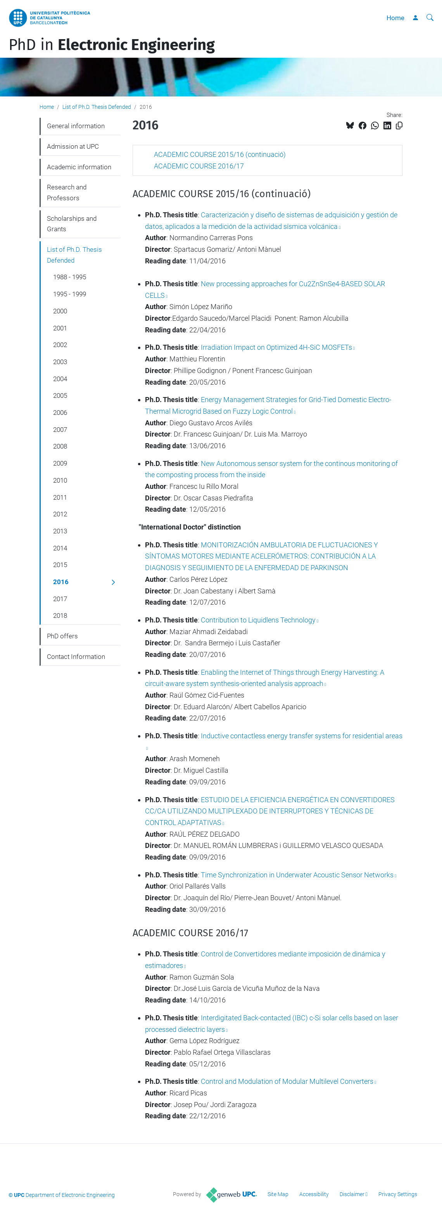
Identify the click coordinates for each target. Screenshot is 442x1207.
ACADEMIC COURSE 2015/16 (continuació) (220, 154)
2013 (60, 531)
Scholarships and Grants (72, 224)
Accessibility (314, 1194)
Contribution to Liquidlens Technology (258, 620)
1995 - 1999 (69, 294)
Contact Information (76, 656)
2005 (60, 395)
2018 (60, 615)
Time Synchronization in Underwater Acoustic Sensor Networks (297, 875)
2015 (60, 565)
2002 (60, 345)
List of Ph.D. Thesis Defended (96, 107)
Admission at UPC (73, 146)
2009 (60, 463)
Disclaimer (352, 1194)
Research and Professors (66, 192)
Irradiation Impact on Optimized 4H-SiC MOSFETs (275, 347)
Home (395, 18)
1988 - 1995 (69, 277)
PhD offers (62, 636)
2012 (60, 514)
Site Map (278, 1194)
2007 (60, 429)
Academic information (79, 167)
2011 (60, 497)
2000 (60, 311)
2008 (60, 446)
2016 (61, 582)
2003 (60, 362)
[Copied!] (399, 125)
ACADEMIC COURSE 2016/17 (199, 166)
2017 (60, 599)
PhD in (112, 45)
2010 (60, 480)
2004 (60, 379)
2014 (60, 548)
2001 (60, 328)
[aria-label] (429, 18)
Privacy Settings (397, 1194)
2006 (60, 412)
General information (76, 126)
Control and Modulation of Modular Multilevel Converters (286, 1081)
